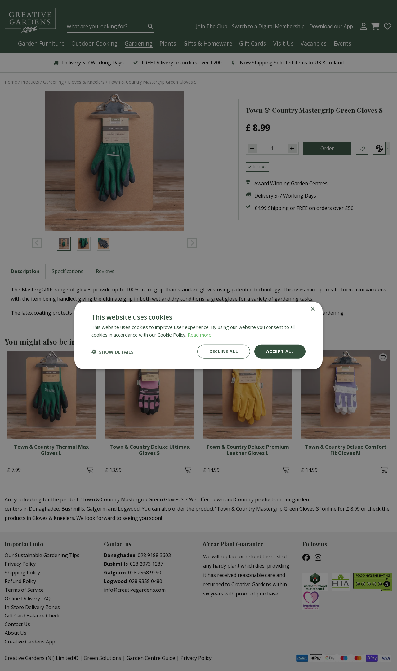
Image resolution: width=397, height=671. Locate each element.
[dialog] (198, 335)
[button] (112, 351)
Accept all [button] (280, 351)
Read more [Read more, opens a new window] (200, 334)
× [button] (312, 309)
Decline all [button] (223, 351)
